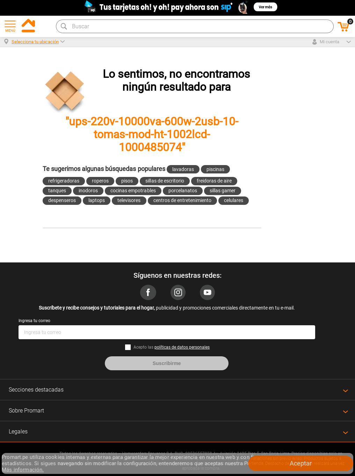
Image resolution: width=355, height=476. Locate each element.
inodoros (88, 190)
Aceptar (301, 463)
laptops (96, 200)
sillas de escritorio (164, 181)
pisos (127, 181)
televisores (128, 200)
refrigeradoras (63, 181)
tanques (57, 190)
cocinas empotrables (132, 190)
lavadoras (183, 169)
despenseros (62, 200)
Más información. (23, 470)
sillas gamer (223, 190)
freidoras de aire (214, 181)
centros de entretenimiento (182, 200)
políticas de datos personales (182, 347)
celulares (233, 200)
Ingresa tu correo (34, 320)
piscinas (215, 169)
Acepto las (171, 347)
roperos (100, 181)
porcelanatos (182, 190)
